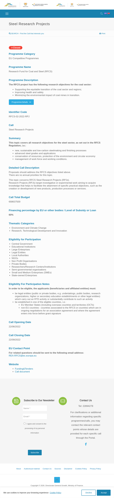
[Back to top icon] (57, 480)
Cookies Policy (81, 469)
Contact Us (47, 469)
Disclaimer (68, 469)
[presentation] (43, 442)
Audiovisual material (32, 469)
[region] (57, 492)
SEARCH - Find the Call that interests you (26, 33)
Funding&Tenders (24, 368)
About (18, 469)
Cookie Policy (55, 493)
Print (102, 33)
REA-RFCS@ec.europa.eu (23, 355)
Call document (22, 371)
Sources (57, 469)
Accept (104, 493)
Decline (88, 493)
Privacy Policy (95, 469)
